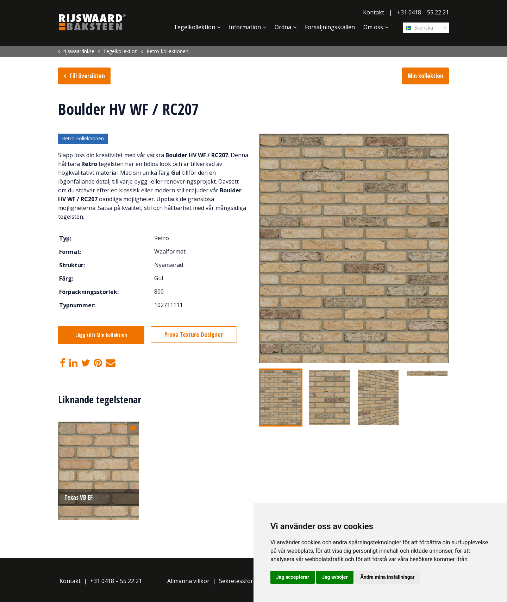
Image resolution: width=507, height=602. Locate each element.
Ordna (283, 27)
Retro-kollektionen (83, 138)
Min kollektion (425, 76)
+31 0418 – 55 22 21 (423, 12)
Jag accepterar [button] (292, 577)
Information (245, 27)
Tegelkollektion (194, 27)
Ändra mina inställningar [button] (388, 577)
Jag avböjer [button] (335, 577)
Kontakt (373, 12)
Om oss (373, 27)
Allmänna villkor (188, 581)
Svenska (419, 27)
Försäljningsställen (330, 27)
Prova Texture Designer (194, 335)
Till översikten (87, 76)
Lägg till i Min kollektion (101, 335)
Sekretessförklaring (245, 581)
